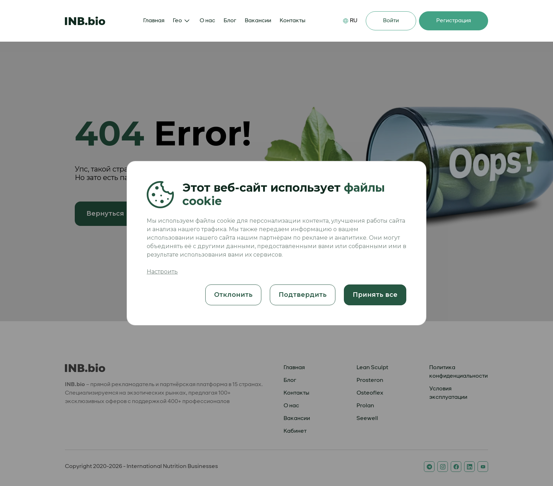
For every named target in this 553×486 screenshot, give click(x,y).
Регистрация (453, 20)
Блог (230, 20)
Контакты (292, 20)
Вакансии (258, 20)
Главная (153, 20)
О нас (207, 20)
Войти (391, 20)
